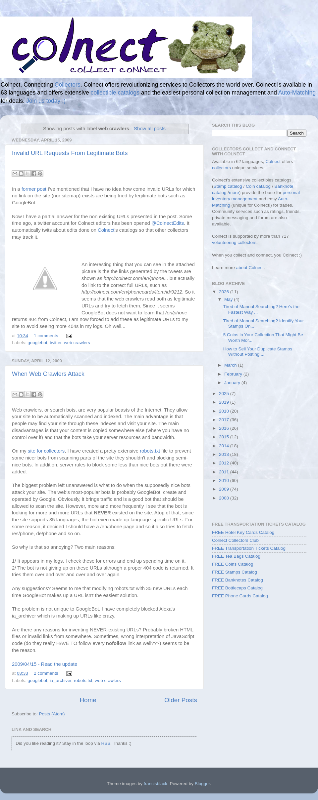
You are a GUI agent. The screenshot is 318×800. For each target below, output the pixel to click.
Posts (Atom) (52, 713)
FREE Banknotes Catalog (237, 580)
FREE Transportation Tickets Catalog (249, 548)
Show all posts (150, 128)
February (233, 374)
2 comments (46, 673)
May (229, 299)
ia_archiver (60, 680)
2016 (224, 428)
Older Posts (180, 700)
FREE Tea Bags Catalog (236, 556)
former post (34, 189)
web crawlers (77, 342)
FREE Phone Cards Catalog (240, 595)
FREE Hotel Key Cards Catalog (243, 532)
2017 (224, 419)
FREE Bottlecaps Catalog (237, 587)
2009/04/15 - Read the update (44, 664)
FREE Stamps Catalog (234, 572)
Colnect (106, 230)
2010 (224, 480)
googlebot (37, 342)
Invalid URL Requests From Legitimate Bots (70, 153)
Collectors (67, 84)
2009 (224, 489)
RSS (105, 743)
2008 (224, 498)
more (234, 192)
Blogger (202, 783)
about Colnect (250, 267)
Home (88, 700)
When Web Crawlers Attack (48, 374)
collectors (221, 167)
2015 (224, 436)
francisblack (155, 783)
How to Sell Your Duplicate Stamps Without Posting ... (257, 351)
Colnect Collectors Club (235, 540)
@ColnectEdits (167, 223)
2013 (224, 454)
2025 (224, 393)
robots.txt (150, 451)
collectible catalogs (115, 92)
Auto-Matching (297, 92)
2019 (224, 402)
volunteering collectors (234, 242)
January (232, 382)
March (231, 365)
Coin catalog (258, 186)
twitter (55, 342)
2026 (224, 291)
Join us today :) (46, 101)
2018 (224, 411)
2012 (224, 462)
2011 (224, 471)
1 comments (46, 335)
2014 (224, 445)
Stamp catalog (228, 186)
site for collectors (46, 451)
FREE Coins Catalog (232, 564)
